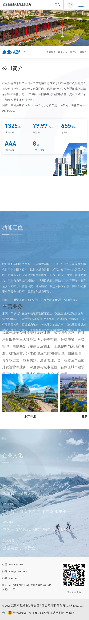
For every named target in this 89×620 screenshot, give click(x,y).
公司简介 (82, 52)
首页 (60, 52)
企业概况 (70, 52)
